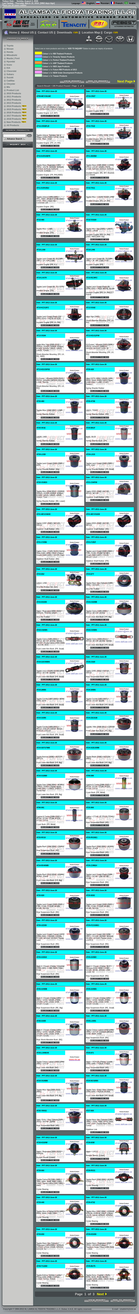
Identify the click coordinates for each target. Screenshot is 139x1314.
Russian (105, 3)
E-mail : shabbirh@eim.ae (124, 1309)
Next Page (125, 81)
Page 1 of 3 (85, 1294)
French (119, 3)
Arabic (132, 3)
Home (13, 32)
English (90, 3)
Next (100, 1294)
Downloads (64, 32)
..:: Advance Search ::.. (14, 139)
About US (27, 32)
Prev (69, 1294)
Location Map (91, 32)
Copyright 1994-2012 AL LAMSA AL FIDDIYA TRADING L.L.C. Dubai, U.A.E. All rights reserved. (47, 1309)
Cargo (108, 32)
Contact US (45, 32)
